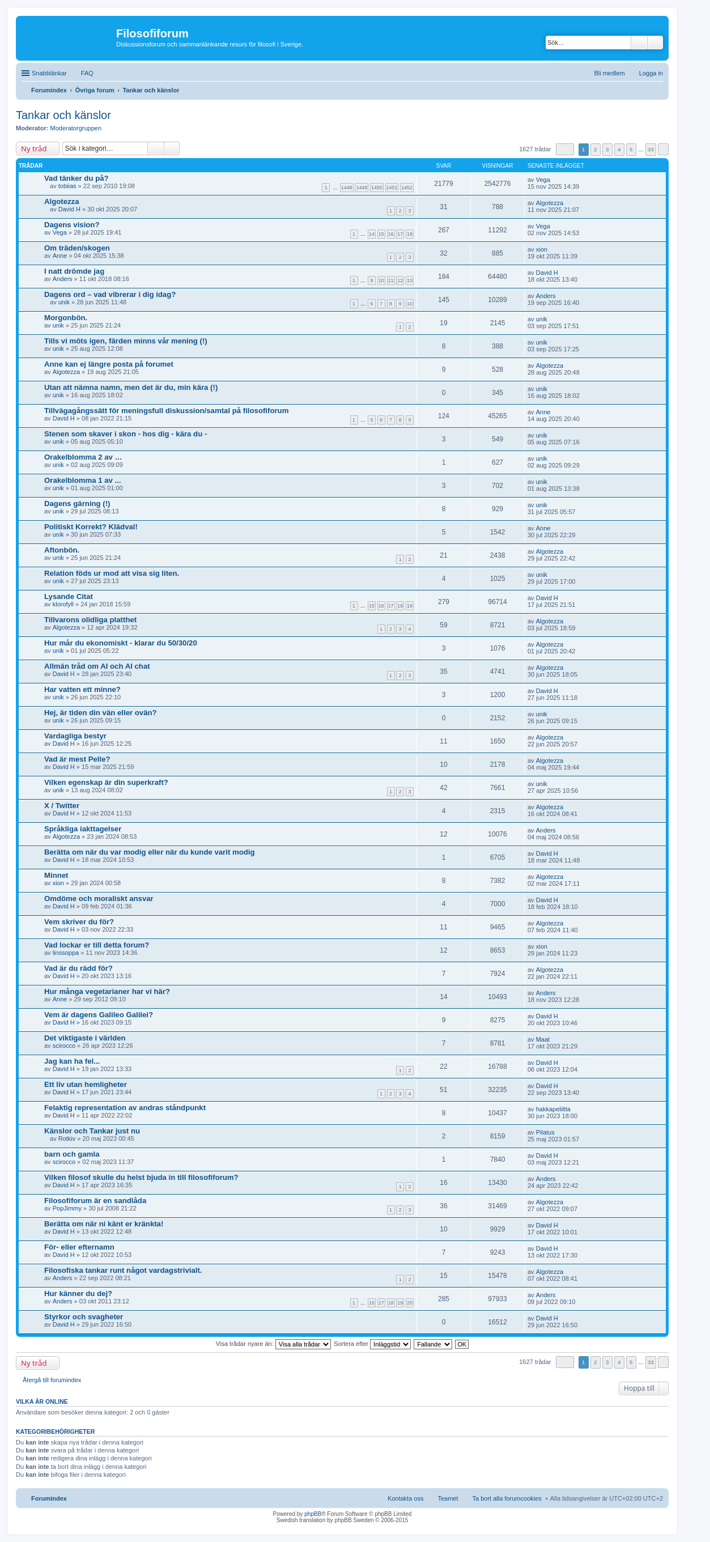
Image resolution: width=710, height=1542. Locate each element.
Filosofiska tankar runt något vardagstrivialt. (123, 1270)
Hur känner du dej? (78, 1293)
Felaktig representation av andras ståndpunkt (125, 1107)
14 (372, 234)
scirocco (64, 1045)
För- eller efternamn (79, 1247)
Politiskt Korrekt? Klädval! (91, 527)
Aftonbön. (61, 550)
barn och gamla (71, 1154)
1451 (392, 187)
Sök (639, 42)
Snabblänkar (49, 73)
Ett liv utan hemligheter (85, 1084)
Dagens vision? (71, 224)
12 (400, 280)
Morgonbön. (65, 317)
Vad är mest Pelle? (77, 759)
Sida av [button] (565, 149)
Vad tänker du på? (76, 178)
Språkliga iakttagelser (82, 829)
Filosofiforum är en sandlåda (95, 1200)
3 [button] (607, 149)
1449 (361, 187)
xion (541, 249)
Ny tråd (33, 148)
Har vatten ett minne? (82, 689)
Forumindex (49, 1498)
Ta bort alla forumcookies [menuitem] (507, 1498)
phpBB (312, 1514)
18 (410, 234)
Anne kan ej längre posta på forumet (108, 364)
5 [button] (631, 149)
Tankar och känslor (63, 115)
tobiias (67, 185)
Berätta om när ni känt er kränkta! (103, 1224)
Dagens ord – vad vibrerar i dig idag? (110, 294)
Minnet (56, 875)
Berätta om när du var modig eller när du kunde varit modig (149, 852)
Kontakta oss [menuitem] (406, 1498)
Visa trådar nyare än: (273, 1343)
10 (381, 280)
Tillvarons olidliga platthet (90, 619)
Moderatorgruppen (76, 128)
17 (400, 234)
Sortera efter (372, 1343)
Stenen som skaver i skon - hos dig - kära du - (125, 434)
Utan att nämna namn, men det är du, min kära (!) (131, 387)
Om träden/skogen (77, 248)
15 (381, 234)
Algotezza (61, 201)
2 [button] (595, 149)
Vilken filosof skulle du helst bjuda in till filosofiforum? (141, 1177)
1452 (407, 187)
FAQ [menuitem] (87, 73)
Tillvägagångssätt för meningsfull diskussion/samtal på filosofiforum (166, 410)
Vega (543, 179)
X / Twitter (61, 805)
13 (410, 280)
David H (69, 209)
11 (391, 280)
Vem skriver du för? (79, 921)
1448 (346, 187)
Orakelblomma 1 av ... (82, 480)
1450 (376, 187)
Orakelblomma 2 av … (83, 457)
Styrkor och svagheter (83, 1316)
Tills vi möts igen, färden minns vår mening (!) (125, 341)
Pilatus (545, 1132)
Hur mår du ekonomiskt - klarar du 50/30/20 (120, 643)
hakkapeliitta (553, 1109)
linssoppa (66, 952)
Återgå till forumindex (52, 1380)
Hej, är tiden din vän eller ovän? (100, 712)
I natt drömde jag (74, 271)
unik (64, 302)
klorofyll (63, 604)
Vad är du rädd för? (78, 968)
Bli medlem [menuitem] (609, 73)
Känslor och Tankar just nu (92, 1131)
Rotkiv (67, 1138)
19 (410, 606)
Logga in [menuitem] (651, 73)
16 (391, 234)
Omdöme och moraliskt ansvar (99, 898)
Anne (60, 255)
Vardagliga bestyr (75, 736)
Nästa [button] (663, 149)
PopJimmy (67, 1208)
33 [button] (651, 149)
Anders (63, 278)
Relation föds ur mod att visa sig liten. (111, 573)
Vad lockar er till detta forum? (96, 945)
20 (410, 1303)
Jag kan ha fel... (72, 1061)
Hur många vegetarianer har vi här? (107, 991)
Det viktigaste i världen (85, 1038)
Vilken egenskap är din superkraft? (106, 782)
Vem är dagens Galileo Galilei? (98, 1014)
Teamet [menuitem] (447, 1498)
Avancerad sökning (655, 42)
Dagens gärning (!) (77, 503)
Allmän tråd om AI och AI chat (97, 666)
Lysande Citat (68, 596)
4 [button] (619, 149)
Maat (543, 1039)
